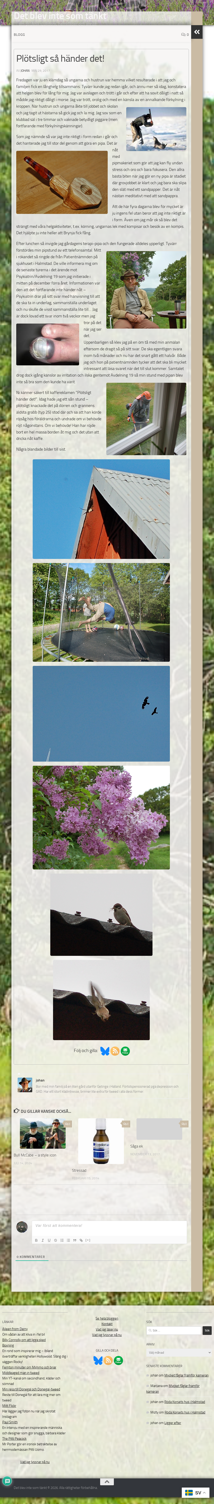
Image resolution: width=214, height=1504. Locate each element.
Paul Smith (10, 1429)
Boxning (8, 1352)
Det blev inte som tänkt (60, 15)
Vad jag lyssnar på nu (35, 1469)
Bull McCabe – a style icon (35, 1162)
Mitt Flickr (9, 1413)
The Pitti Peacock (14, 1445)
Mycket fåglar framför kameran (186, 1382)
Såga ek (136, 1153)
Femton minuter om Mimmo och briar (29, 1374)
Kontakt (107, 1331)
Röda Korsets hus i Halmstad (184, 1409)
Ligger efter (172, 1430)
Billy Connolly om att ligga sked (24, 1347)
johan (25, 78)
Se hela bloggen (107, 1325)
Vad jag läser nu (107, 1336)
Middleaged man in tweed (20, 1380)
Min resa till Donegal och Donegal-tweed (31, 1396)
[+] (88, 1247)
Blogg (19, 41)
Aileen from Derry (15, 1336)
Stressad (79, 1177)
